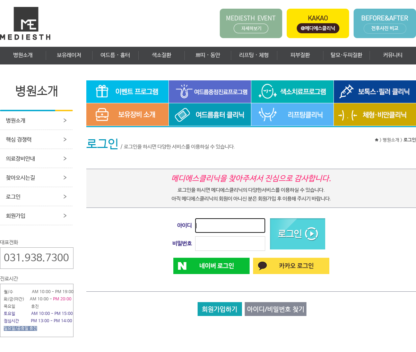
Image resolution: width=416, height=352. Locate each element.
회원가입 (15, 216)
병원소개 (23, 55)
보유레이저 (69, 55)
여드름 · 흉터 (115, 55)
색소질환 (161, 55)
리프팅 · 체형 (254, 55)
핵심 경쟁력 (19, 140)
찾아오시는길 (20, 178)
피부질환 (300, 55)
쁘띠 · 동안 (208, 55)
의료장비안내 (20, 159)
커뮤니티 (392, 55)
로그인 (13, 197)
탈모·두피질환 (346, 55)
